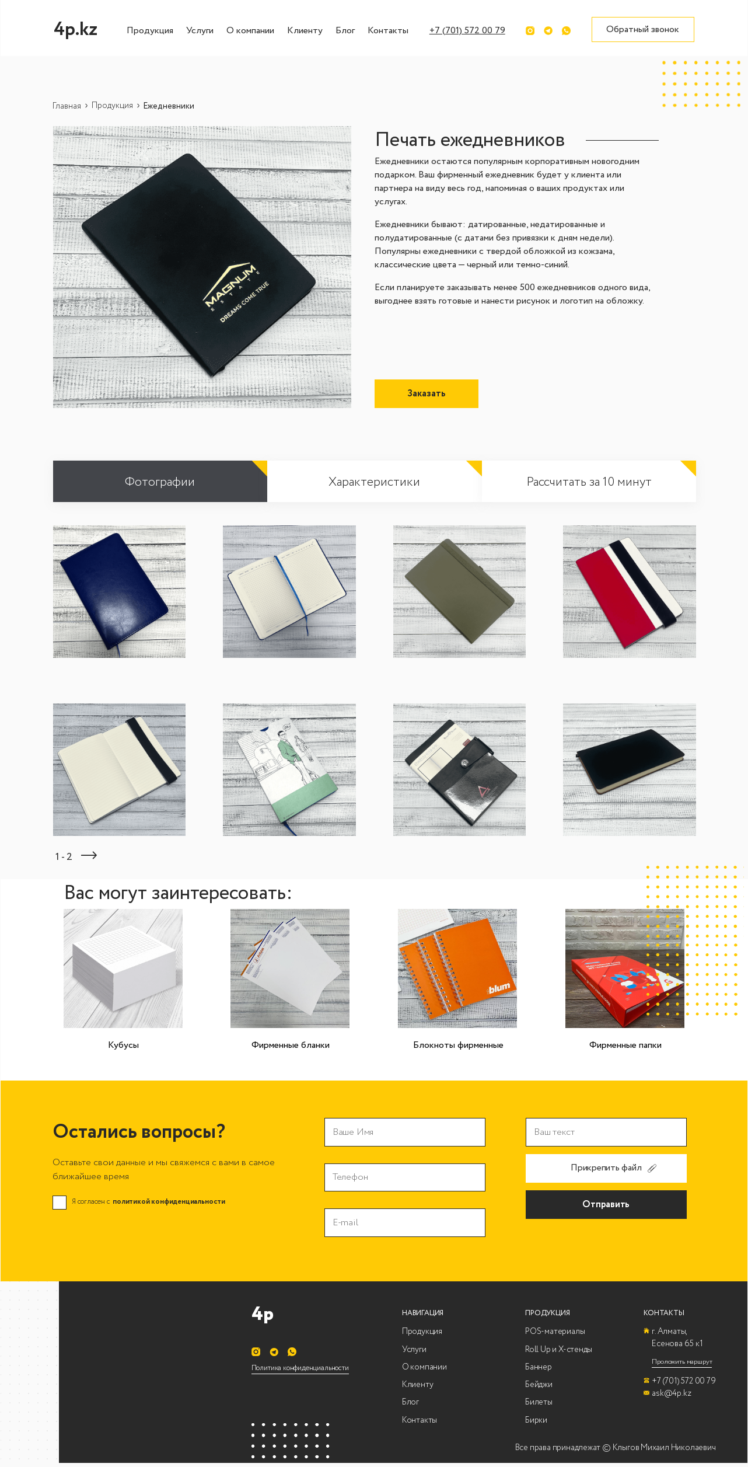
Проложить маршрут (682, 1362)
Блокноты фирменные (458, 1045)
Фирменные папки (625, 1045)
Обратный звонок (642, 29)
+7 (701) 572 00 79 (467, 30)
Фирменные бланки (290, 1045)
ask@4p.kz (671, 1393)
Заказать (426, 393)
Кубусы (123, 1045)
